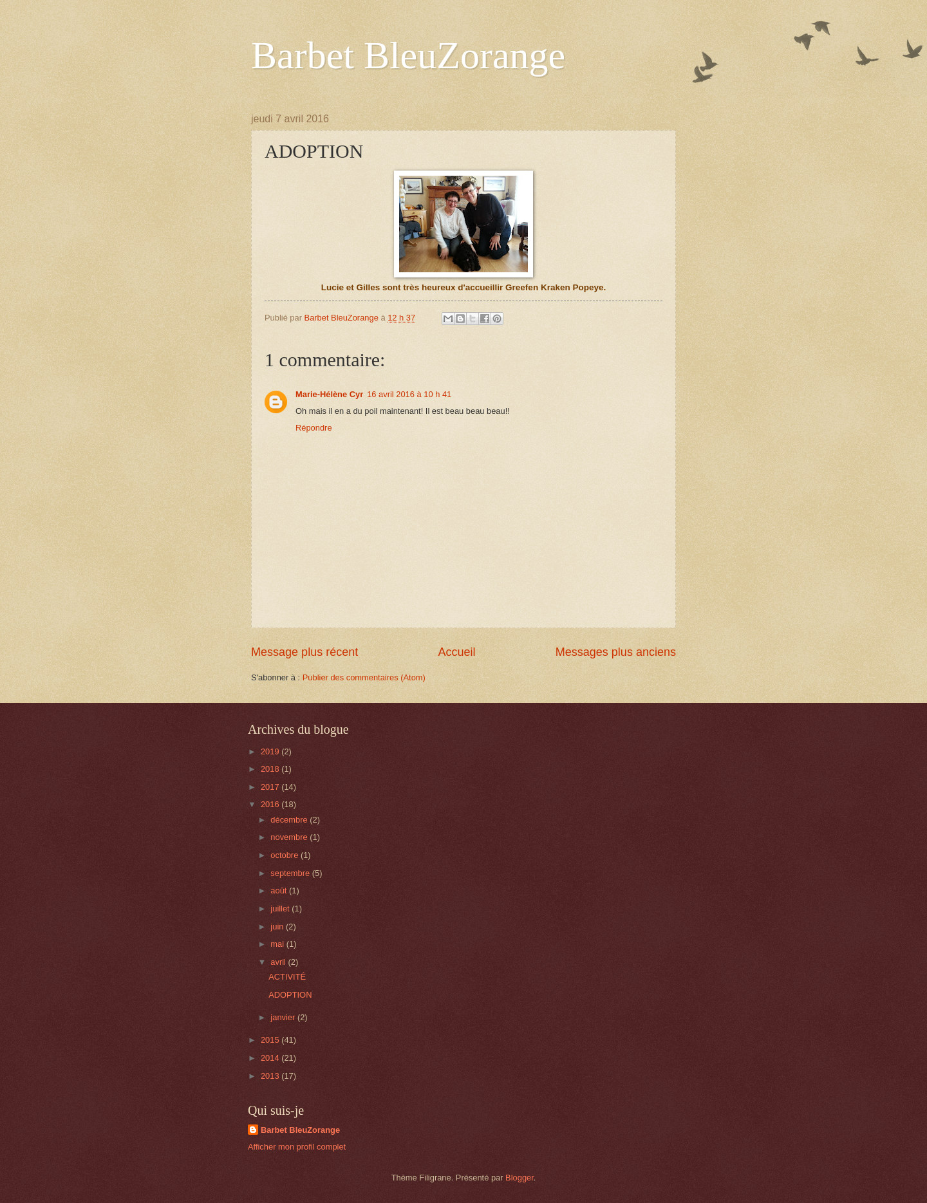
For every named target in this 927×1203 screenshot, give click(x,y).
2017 (271, 787)
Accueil (456, 652)
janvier (283, 1017)
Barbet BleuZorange (408, 55)
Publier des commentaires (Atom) (364, 677)
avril (279, 962)
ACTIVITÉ (287, 977)
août (279, 890)
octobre (285, 855)
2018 (271, 769)
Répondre (313, 428)
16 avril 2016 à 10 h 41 (409, 394)
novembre (290, 837)
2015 (271, 1040)
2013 (271, 1076)
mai (278, 944)
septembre (291, 873)
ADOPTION (290, 995)
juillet (281, 908)
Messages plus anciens (616, 652)
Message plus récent (304, 652)
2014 (271, 1058)
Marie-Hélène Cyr (329, 394)
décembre (290, 820)
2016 (271, 804)
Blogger (519, 1177)
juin (278, 926)
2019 (271, 751)
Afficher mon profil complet (297, 1147)
